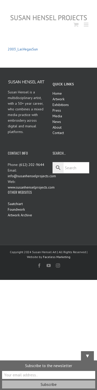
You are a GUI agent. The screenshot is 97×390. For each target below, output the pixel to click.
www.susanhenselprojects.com (31, 187)
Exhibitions (61, 104)
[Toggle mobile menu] (86, 24)
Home (57, 93)
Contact (58, 132)
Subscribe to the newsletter (48, 365)
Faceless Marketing (56, 257)
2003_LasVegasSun (23, 49)
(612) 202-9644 (31, 164)
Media (57, 116)
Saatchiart (15, 203)
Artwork (58, 99)
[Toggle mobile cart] (76, 24)
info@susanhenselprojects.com (32, 176)
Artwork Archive (20, 215)
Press (57, 110)
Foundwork (16, 209)
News (57, 121)
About (57, 127)
